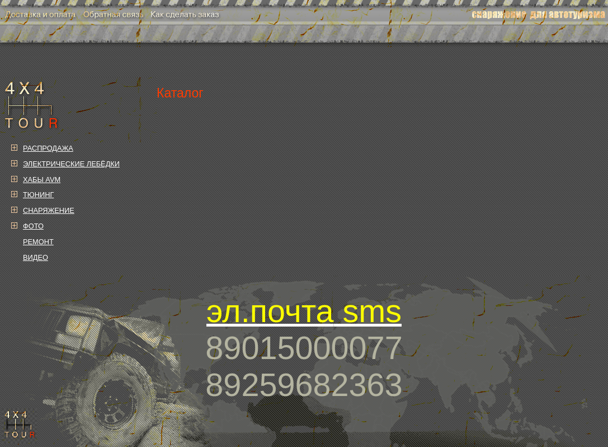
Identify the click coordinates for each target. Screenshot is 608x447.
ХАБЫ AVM (41, 179)
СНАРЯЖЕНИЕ (48, 210)
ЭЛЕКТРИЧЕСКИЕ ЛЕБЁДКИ (71, 164)
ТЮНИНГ (38, 194)
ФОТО (33, 226)
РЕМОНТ (38, 242)
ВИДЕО (35, 257)
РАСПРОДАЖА (48, 148)
